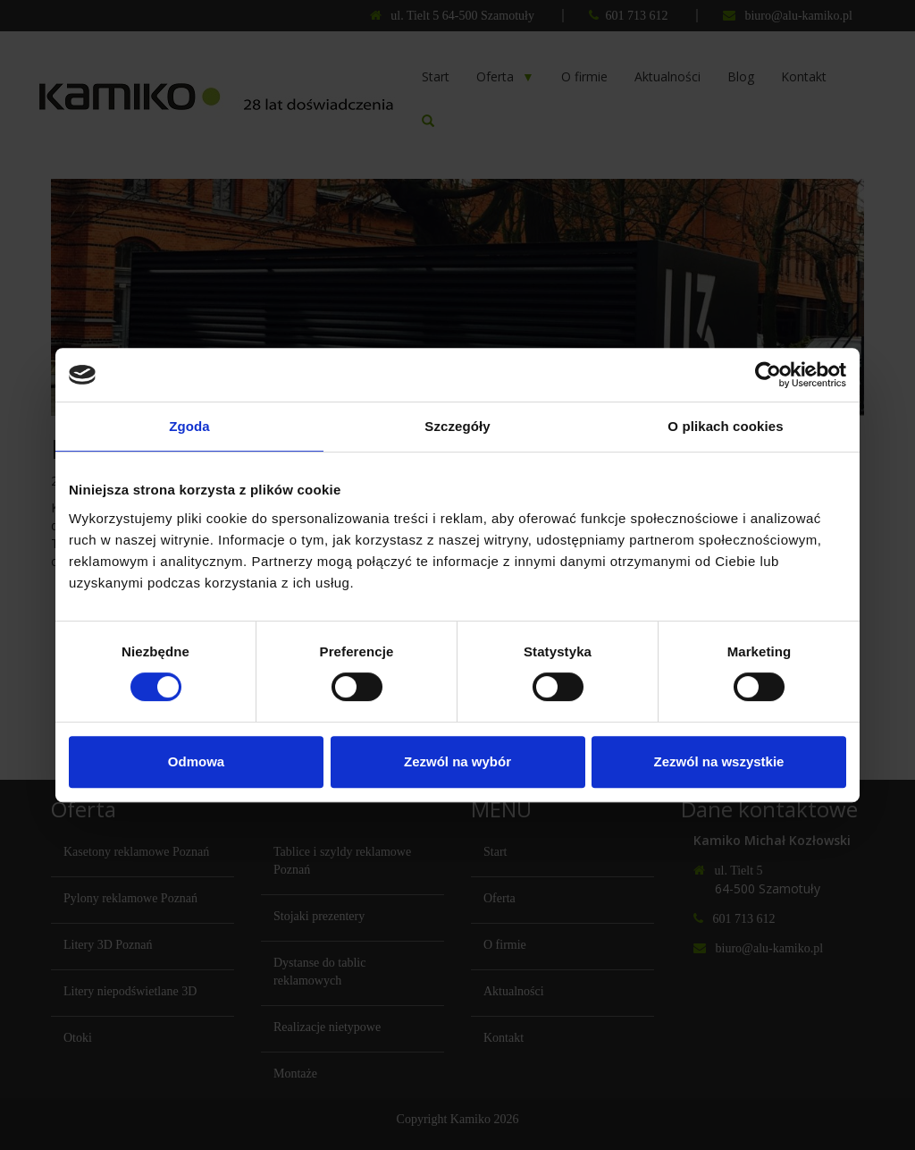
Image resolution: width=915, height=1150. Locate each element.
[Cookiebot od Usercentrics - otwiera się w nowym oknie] (768, 374)
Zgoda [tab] (189, 426)
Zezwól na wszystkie (719, 761)
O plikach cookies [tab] (725, 426)
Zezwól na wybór (457, 761)
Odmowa (196, 761)
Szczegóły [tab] (457, 426)
